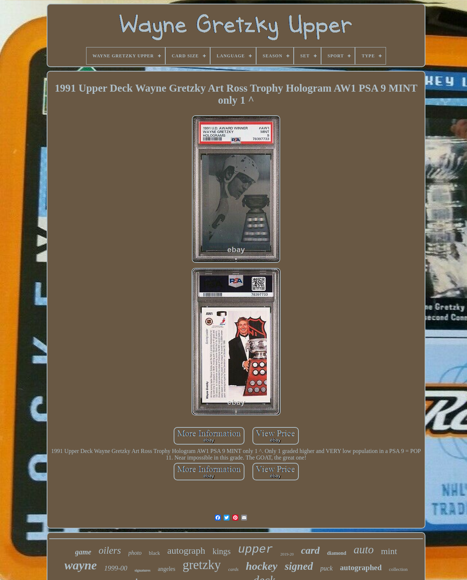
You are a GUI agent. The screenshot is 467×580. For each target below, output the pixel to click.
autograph (186, 550)
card (310, 550)
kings (221, 551)
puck (326, 568)
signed (299, 566)
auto (364, 549)
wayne (81, 565)
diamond (336, 553)
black (154, 553)
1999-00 (115, 568)
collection (398, 569)
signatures (143, 570)
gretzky (201, 565)
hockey (262, 566)
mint (389, 551)
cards (233, 569)
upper (255, 549)
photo (135, 553)
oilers (110, 550)
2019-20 (287, 554)
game (83, 552)
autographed (361, 567)
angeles (166, 569)
